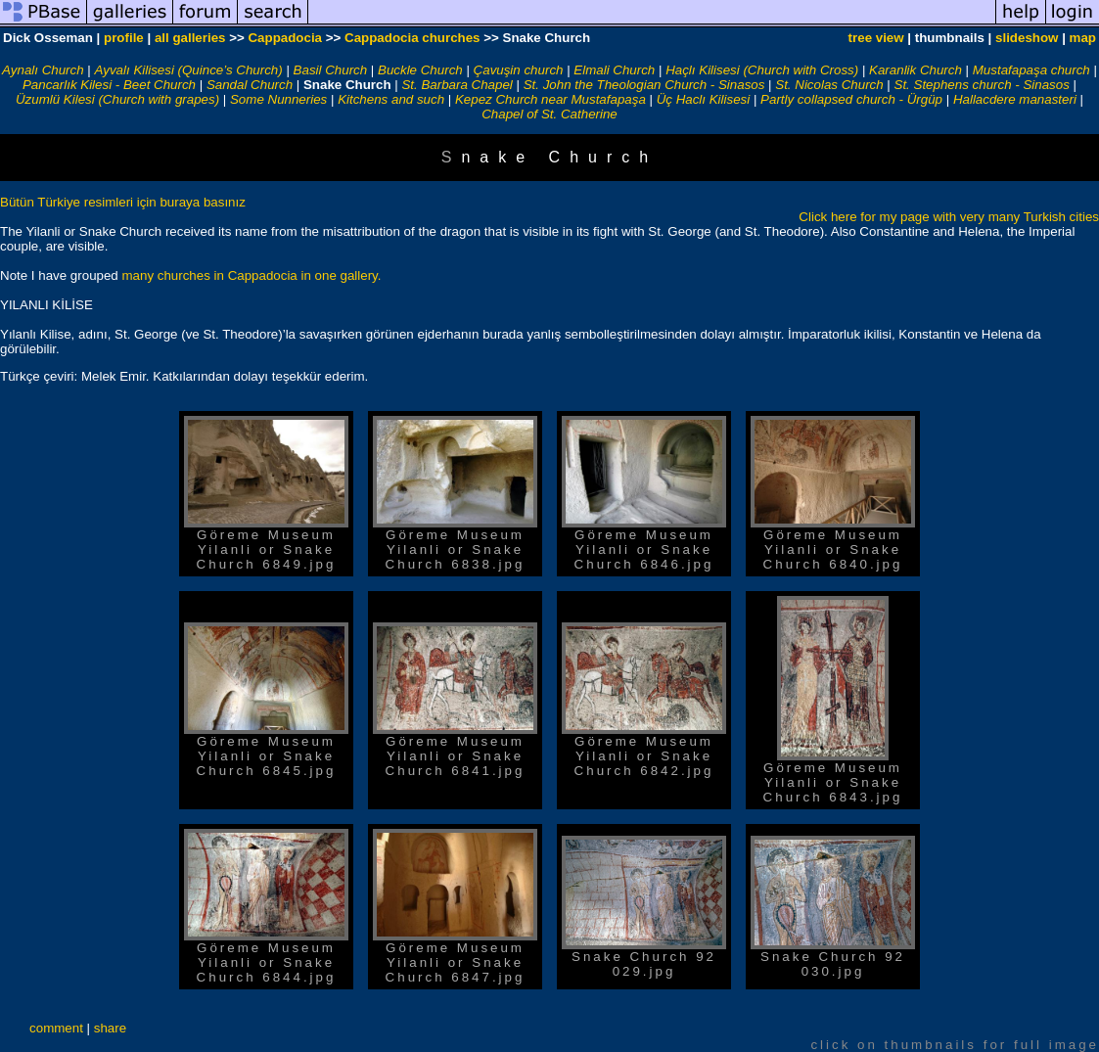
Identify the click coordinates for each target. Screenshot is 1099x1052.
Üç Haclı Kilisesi (704, 99)
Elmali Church (614, 70)
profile (124, 37)
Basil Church (331, 70)
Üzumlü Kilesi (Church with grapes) (117, 99)
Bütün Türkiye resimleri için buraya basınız (123, 202)
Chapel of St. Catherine (549, 114)
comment (56, 1028)
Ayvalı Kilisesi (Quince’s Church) (189, 70)
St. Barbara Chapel (456, 84)
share (110, 1028)
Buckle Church (420, 70)
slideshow (1026, 37)
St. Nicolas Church (829, 84)
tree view (876, 37)
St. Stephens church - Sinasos (982, 84)
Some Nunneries (278, 99)
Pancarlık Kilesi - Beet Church (109, 84)
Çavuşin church (519, 70)
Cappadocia (285, 37)
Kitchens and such (391, 99)
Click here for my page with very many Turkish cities (949, 216)
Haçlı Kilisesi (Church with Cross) (761, 70)
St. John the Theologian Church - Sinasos (644, 84)
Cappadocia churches (412, 37)
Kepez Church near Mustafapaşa (550, 99)
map (1083, 37)
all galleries (190, 37)
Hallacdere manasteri (1014, 99)
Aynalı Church (43, 70)
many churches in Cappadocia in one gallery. (251, 275)
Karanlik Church (915, 70)
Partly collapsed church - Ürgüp (851, 99)
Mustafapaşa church (1031, 70)
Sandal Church (249, 84)
